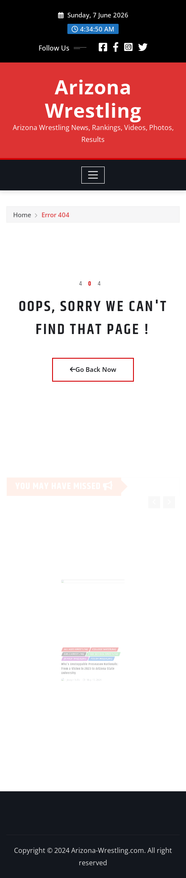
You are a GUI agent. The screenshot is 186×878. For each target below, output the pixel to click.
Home (22, 217)
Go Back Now (93, 369)
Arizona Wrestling (93, 98)
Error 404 (55, 217)
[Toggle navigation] (93, 175)
